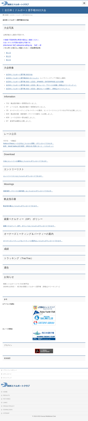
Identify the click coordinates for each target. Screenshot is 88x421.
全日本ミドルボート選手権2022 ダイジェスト (22, 78)
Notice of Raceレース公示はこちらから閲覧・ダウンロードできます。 (28, 143)
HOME (5, 392)
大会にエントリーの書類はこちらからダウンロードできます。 (25, 161)
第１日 (8, 53)
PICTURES (6, 399)
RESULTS (6, 395)
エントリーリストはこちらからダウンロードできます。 (23, 176)
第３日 (8, 60)
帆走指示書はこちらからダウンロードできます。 (20, 206)
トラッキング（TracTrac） (18, 258)
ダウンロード (7, 374)
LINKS (5, 402)
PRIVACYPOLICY (8, 406)
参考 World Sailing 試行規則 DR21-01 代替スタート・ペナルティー (28, 146)
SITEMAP (6, 413)
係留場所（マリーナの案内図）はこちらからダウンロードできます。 (28, 191)
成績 (6, 249)
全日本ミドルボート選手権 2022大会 (19, 74)
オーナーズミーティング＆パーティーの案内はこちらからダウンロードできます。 (33, 241)
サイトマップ (7, 378)
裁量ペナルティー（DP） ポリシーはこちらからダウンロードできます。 (29, 226)
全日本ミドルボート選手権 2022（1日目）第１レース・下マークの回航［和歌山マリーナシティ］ (41, 85)
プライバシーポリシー (10, 370)
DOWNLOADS (7, 409)
